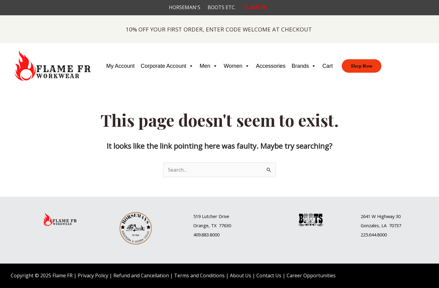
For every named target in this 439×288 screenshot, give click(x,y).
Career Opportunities (311, 275)
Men (209, 66)
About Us (240, 275)
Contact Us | (271, 275)
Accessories (270, 66)
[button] (219, 216)
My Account (120, 66)
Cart (327, 66)
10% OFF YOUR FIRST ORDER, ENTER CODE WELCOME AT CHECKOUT (219, 29)
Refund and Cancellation (141, 275)
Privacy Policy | (95, 275)
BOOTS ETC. (226, 7)
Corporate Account (167, 66)
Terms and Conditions (199, 275)
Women (237, 66)
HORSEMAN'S (188, 7)
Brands (303, 66)
